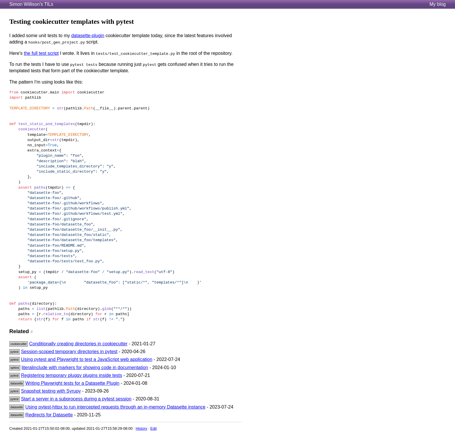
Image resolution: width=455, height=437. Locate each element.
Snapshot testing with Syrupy (51, 391)
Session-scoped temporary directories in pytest (69, 351)
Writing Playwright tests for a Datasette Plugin (72, 383)
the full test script (41, 53)
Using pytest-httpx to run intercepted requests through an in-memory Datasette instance (115, 407)
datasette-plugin (87, 35)
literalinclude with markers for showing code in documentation (85, 367)
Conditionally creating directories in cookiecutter (78, 343)
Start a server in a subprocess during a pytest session (76, 398)
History (141, 428)
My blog (437, 4)
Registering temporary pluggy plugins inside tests (71, 375)
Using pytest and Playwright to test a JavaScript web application (86, 359)
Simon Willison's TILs (31, 4)
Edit (153, 428)
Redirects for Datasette (49, 414)
